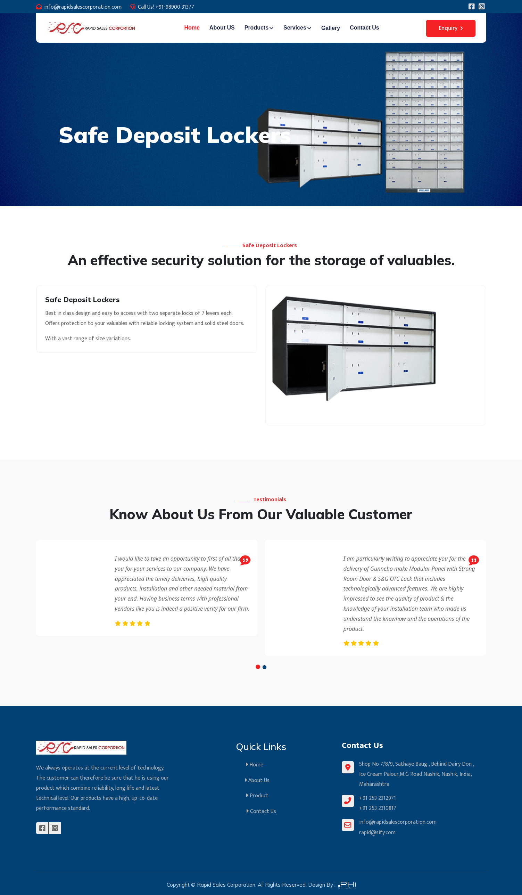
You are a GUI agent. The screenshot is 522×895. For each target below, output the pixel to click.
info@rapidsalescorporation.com (83, 7)
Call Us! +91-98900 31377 (166, 7)
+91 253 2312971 (377, 798)
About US (222, 28)
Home (191, 28)
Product (261, 794)
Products (256, 28)
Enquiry (451, 28)
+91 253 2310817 (377, 807)
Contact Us (364, 28)
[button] (258, 667)
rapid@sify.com (377, 831)
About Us (261, 779)
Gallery (330, 28)
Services (294, 28)
